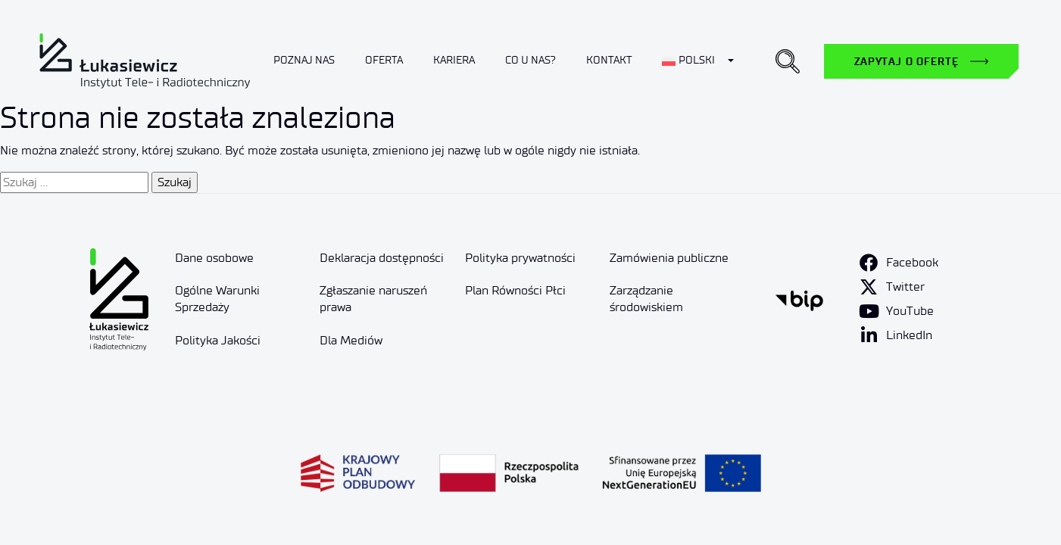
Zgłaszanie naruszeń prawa (373, 298)
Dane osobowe (214, 258)
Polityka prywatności (520, 258)
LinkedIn (909, 335)
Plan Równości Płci (515, 290)
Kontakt (609, 60)
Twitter (905, 286)
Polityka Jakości (218, 340)
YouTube (910, 311)
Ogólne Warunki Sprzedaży (217, 298)
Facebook (912, 262)
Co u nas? (530, 60)
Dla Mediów (351, 340)
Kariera (454, 60)
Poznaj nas (304, 60)
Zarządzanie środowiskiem (646, 298)
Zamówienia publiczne (669, 258)
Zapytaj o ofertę (906, 61)
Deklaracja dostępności (382, 258)
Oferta (384, 60)
